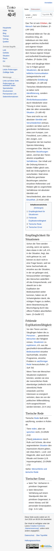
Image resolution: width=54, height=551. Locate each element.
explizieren (31, 345)
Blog (4, 33)
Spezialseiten (8, 88)
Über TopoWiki (41, 535)
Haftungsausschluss (32, 541)
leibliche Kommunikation (37, 73)
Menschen (31, 339)
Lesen (25, 15)
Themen (6, 36)
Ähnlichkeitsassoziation (36, 100)
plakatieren (38, 439)
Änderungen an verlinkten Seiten (9, 84)
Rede (36, 418)
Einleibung (42, 80)
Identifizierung (32, 93)
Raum (5, 58)
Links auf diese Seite (11, 81)
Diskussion (35, 9)
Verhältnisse (31, 161)
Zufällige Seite (8, 72)
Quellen (6, 42)
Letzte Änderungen (10, 70)
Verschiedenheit (33, 123)
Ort (4, 61)
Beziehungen (42, 151)
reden (34, 429)
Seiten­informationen (10, 97)
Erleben (43, 23)
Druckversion (8, 91)
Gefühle (6, 53)
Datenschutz (29, 535)
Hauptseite (7, 28)
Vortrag (5, 39)
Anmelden (48, 3)
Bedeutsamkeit (33, 352)
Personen (30, 335)
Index (5, 30)
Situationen (31, 70)
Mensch (29, 26)
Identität (38, 119)
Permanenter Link (9, 94)
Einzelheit (30, 200)
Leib (4, 50)
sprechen (30, 432)
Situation (30, 112)
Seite (26, 9)
